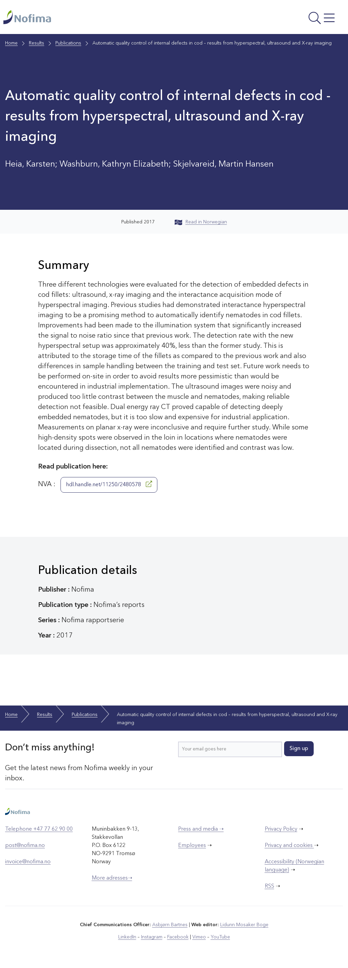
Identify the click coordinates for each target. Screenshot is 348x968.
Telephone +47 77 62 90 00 (39, 829)
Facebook (178, 937)
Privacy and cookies (289, 845)
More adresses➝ (112, 878)
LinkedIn (127, 937)
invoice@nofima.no (28, 862)
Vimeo (199, 937)
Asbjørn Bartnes (170, 924)
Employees (192, 845)
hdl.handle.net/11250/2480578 (109, 484)
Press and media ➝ (201, 829)
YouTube (220, 937)
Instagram (151, 937)
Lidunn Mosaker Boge (244, 924)
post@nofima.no (25, 845)
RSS (269, 886)
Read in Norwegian (201, 222)
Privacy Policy (281, 829)
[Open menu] (281, 18)
